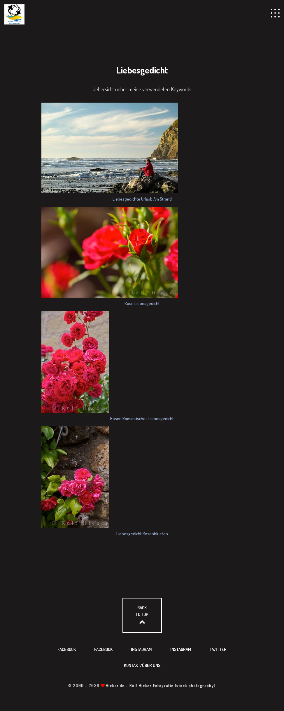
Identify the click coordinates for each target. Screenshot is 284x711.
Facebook (66, 649)
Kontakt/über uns (142, 665)
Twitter (218, 649)
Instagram (141, 649)
